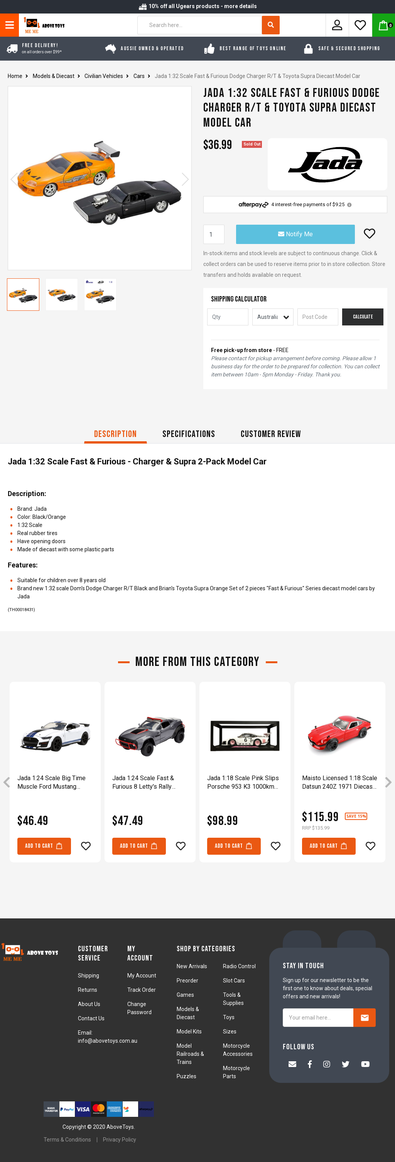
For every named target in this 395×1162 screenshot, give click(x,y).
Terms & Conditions (67, 1140)
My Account (141, 975)
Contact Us (91, 1018)
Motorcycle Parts (236, 1072)
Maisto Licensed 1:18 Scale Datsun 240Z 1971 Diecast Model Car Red (339, 782)
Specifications (188, 434)
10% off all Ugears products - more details (197, 6)
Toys (229, 1017)
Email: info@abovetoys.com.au (107, 1037)
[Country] (273, 316)
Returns (87, 990)
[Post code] (318, 316)
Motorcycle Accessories (238, 1050)
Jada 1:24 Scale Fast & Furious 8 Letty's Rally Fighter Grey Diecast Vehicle (143, 782)
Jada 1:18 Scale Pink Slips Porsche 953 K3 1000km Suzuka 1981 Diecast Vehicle (243, 782)
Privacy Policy (119, 1140)
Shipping (88, 975)
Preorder (187, 980)
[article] (55, 783)
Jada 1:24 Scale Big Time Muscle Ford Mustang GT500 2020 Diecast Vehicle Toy (51, 782)
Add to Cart (44, 846)
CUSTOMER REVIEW (271, 434)
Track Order (141, 990)
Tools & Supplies (233, 999)
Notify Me (295, 234)
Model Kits (189, 1031)
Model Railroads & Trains (190, 1054)
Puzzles (186, 1076)
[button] (369, 233)
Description (115, 434)
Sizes (229, 1031)
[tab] (115, 435)
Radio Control (239, 966)
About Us (89, 1004)
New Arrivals (192, 966)
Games (185, 995)
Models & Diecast (188, 1013)
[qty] (227, 316)
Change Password (139, 1008)
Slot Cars (234, 980)
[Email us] (292, 1065)
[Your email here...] (318, 1017)
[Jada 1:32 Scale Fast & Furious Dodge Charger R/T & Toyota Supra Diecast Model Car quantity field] (214, 234)
